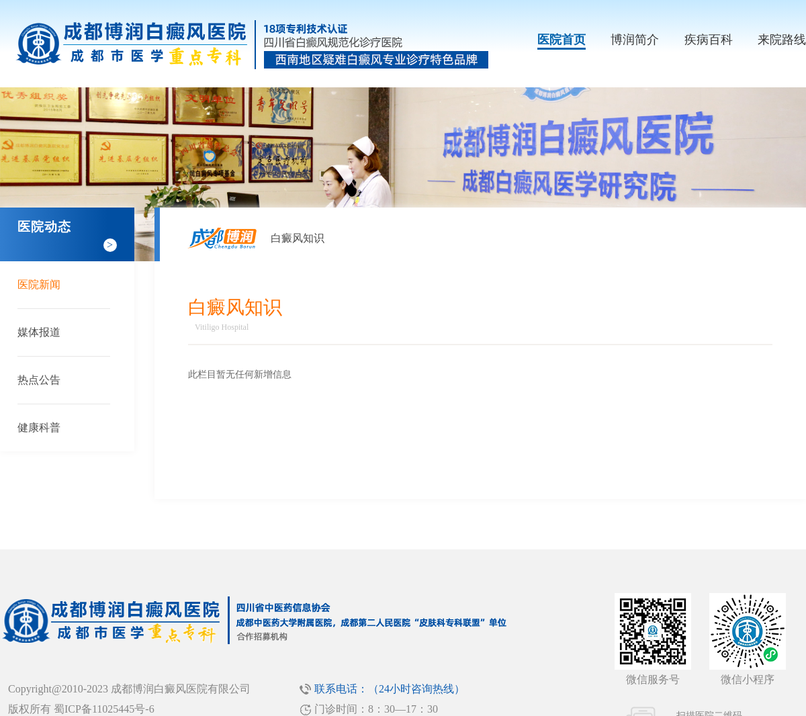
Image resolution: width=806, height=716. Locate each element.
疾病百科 (708, 39)
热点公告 (38, 380)
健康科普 (38, 427)
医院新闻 (38, 284)
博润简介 (635, 39)
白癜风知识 (297, 238)
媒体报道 (38, 332)
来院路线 (782, 39)
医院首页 (561, 39)
